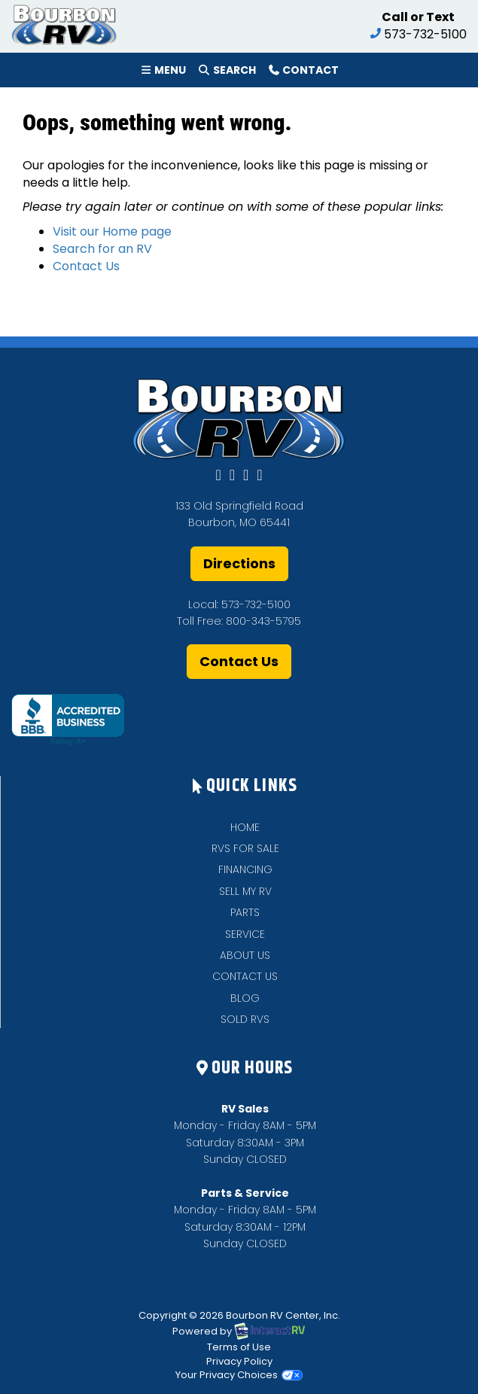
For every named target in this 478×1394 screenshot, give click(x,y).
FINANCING (245, 869)
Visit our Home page (112, 231)
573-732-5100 (256, 604)
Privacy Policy (239, 1361)
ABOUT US (245, 955)
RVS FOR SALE (245, 848)
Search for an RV (102, 248)
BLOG (245, 998)
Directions (239, 563)
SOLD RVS (245, 1019)
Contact (302, 73)
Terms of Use (239, 1347)
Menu (166, 73)
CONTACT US (245, 976)
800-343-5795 (263, 621)
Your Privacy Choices (239, 1375)
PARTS (245, 912)
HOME (245, 827)
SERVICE (245, 934)
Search (226, 73)
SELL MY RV (245, 891)
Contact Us (86, 266)
